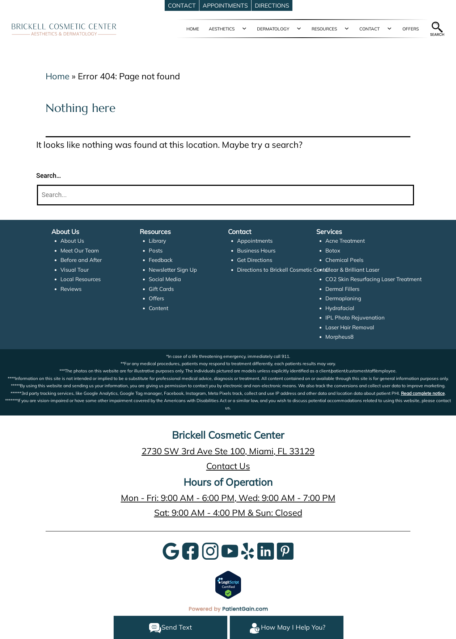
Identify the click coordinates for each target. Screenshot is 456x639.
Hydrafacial (339, 308)
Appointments (255, 240)
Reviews (70, 288)
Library (157, 240)
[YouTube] (230, 550)
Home (57, 76)
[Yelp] (247, 550)
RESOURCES (324, 29)
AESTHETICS (222, 29)
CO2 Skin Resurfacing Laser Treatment (373, 279)
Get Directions (254, 259)
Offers (156, 298)
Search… (48, 175)
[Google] (171, 550)
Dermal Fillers (342, 288)
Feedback (161, 259)
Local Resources (80, 279)
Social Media (165, 279)
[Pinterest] (285, 550)
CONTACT (369, 29)
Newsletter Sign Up (173, 269)
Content (158, 308)
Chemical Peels (344, 259)
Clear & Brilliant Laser (352, 269)
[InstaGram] (210, 550)
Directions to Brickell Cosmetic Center (283, 269)
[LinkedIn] (266, 550)
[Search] (225, 195)
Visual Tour (74, 269)
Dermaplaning (343, 298)
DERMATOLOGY (273, 29)
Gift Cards (161, 288)
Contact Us (228, 465)
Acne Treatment (345, 240)
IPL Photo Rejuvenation (355, 317)
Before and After (81, 259)
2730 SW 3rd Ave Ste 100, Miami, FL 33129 (228, 451)
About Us (72, 240)
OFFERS (410, 29)
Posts (155, 250)
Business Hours (256, 250)
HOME (192, 29)
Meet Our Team (79, 250)
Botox (332, 250)
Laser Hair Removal (349, 327)
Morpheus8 (339, 336)
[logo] (64, 29)
